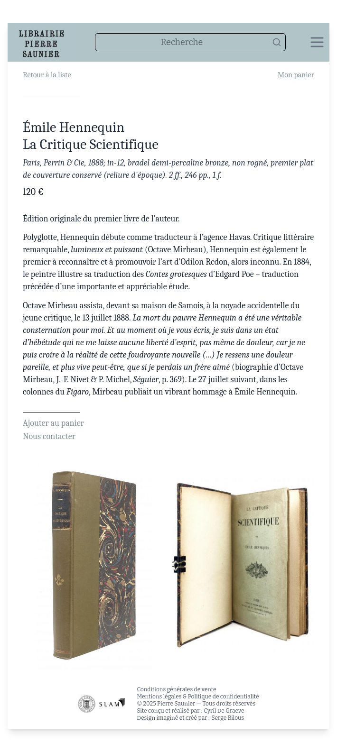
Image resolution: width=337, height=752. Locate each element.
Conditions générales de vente (176, 689)
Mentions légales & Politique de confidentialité (198, 696)
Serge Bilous (228, 718)
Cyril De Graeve (224, 710)
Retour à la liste (47, 75)
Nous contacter (49, 436)
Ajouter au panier (53, 423)
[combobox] (190, 42)
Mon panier (296, 75)
